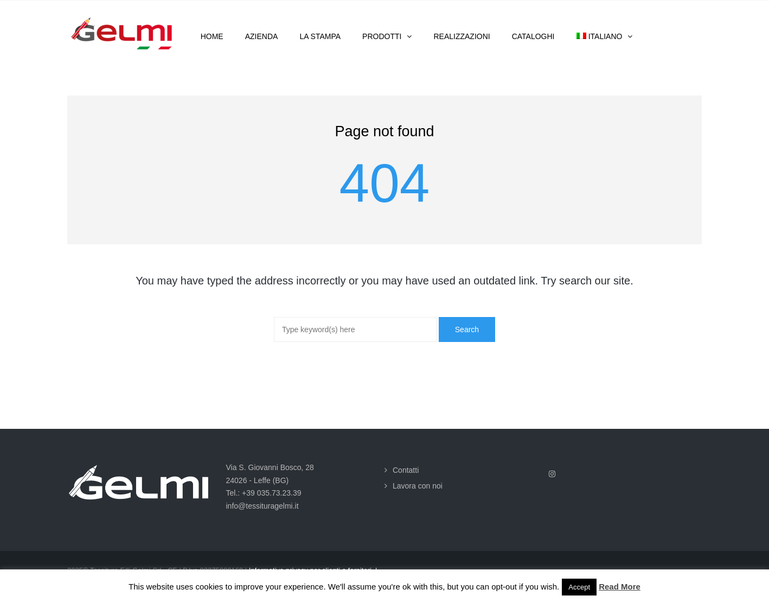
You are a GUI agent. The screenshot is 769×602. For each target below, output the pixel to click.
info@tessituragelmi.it (262, 506)
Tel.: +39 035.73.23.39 (264, 493)
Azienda (261, 36)
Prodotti (381, 36)
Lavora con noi (418, 485)
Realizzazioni (461, 36)
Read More (619, 586)
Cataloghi (533, 36)
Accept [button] (579, 587)
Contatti (406, 470)
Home (212, 36)
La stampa (320, 36)
